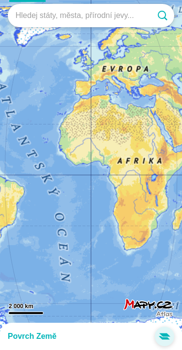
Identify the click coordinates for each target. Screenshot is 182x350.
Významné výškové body (91, 345)
